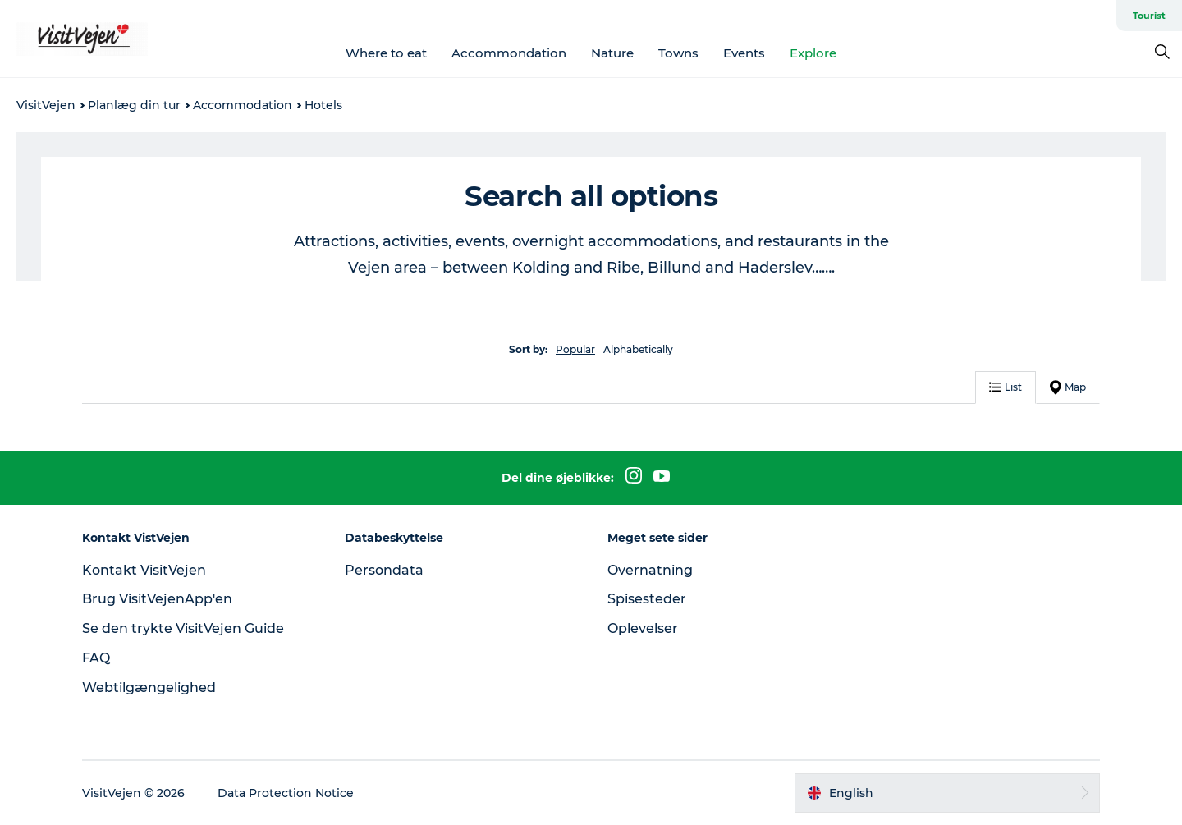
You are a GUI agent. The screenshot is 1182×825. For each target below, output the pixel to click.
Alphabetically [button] (638, 349)
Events (744, 53)
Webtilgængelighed (149, 687)
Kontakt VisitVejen (144, 570)
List (1005, 387)
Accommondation (508, 53)
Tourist (1149, 15)
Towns (678, 53)
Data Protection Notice (286, 793)
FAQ (96, 658)
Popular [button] (575, 349)
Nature (612, 53)
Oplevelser (642, 628)
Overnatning (650, 570)
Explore (813, 53)
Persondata (384, 570)
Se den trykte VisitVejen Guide (183, 628)
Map (1068, 387)
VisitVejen (46, 105)
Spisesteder (646, 599)
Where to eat (386, 53)
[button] (947, 793)
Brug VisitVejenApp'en (157, 599)
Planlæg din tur (134, 105)
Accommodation (242, 105)
